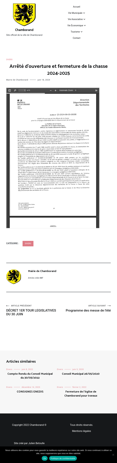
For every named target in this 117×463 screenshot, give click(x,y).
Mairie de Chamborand (17, 80)
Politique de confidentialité (63, 458)
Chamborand (24, 30)
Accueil (76, 6)
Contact (76, 38)
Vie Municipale (75, 13)
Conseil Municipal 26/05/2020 (81, 374)
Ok (44, 458)
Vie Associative (75, 19)
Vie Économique (75, 25)
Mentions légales (81, 431)
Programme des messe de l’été (84, 308)
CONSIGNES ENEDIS (30, 391)
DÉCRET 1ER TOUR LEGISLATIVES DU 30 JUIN (32, 310)
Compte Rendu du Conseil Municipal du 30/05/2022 (30, 376)
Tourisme (75, 31)
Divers (9, 59)
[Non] (113, 454)
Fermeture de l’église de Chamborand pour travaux (80, 393)
